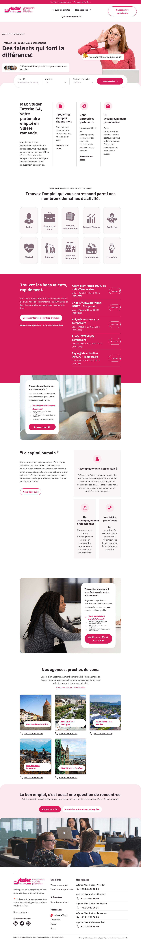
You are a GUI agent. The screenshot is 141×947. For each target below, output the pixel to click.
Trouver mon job (110, 81)
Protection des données (39, 937)
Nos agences (83, 9)
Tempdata (55, 919)
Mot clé (21, 79)
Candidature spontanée (62, 889)
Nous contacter (20, 912)
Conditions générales (21, 937)
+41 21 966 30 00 (90, 917)
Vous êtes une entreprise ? (70, 2)
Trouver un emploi (60, 9)
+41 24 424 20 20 (90, 889)
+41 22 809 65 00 (90, 926)
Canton (48, 79)
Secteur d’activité (81, 79)
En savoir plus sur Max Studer (70, 687)
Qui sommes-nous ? (71, 16)
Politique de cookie (57, 937)
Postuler (116, 290)
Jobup (53, 924)
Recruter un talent (59, 902)
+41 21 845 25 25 (90, 907)
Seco (53, 928)
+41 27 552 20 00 (90, 898)
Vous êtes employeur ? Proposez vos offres (41, 325)
